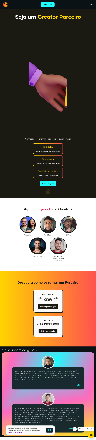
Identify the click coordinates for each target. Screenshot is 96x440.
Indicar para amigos (48, 307)
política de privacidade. (15, 432)
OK (49, 430)
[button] (91, 5)
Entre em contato (48, 331)
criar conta (48, 4)
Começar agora (48, 184)
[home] (5, 4)
